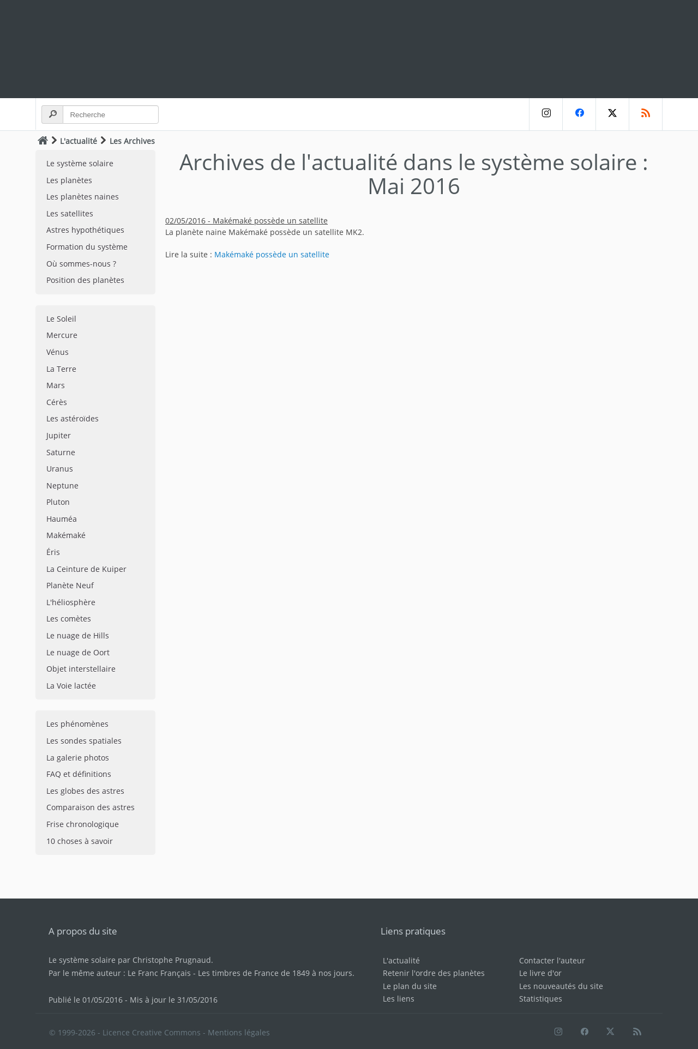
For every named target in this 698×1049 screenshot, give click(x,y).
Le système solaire (79, 163)
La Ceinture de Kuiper (86, 569)
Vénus (57, 352)
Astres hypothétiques (85, 230)
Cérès (56, 402)
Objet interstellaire (81, 669)
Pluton (58, 502)
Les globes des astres (85, 791)
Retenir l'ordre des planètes (434, 973)
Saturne (60, 452)
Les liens (398, 998)
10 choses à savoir (79, 841)
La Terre (61, 369)
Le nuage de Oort (78, 652)
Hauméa (61, 519)
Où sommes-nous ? (81, 263)
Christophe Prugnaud (172, 960)
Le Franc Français (159, 973)
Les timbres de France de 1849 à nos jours (275, 973)
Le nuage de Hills (77, 635)
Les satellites (69, 213)
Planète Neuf (70, 585)
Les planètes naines (82, 196)
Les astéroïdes (72, 418)
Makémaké (66, 535)
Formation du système (87, 247)
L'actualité (78, 141)
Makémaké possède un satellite (271, 254)
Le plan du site (410, 986)
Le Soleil (61, 319)
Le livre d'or (540, 973)
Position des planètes (85, 280)
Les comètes (68, 618)
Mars (55, 385)
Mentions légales (239, 1032)
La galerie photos (77, 757)
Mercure (61, 335)
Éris (53, 552)
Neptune (62, 485)
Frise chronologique (82, 824)
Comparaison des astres (90, 807)
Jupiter (58, 435)
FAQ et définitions (78, 774)
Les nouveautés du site (561, 986)
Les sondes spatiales (84, 740)
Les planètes (69, 180)
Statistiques (540, 998)
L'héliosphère (70, 602)
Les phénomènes (77, 724)
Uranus (59, 468)
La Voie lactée (71, 685)
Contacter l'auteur (552, 960)
